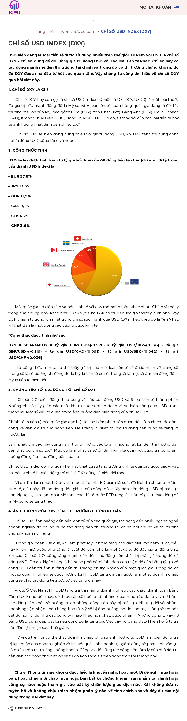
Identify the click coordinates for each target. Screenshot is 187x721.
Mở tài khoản (155, 7)
